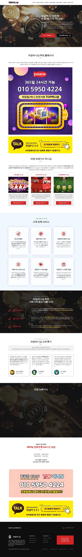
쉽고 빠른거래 (18, 310)
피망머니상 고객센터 (47, 538)
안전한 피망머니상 (17, 549)
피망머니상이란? (32, 538)
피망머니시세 (45, 540)
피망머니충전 (31, 542)
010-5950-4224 (69, 528)
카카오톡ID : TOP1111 (65, 541)
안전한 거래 (17, 326)
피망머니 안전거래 (33, 540)
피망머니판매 (45, 542)
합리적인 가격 (18, 319)
